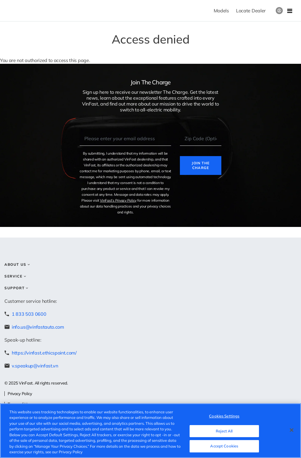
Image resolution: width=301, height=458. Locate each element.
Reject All (224, 431)
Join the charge (201, 165)
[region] (150, 430)
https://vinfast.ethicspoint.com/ (44, 353)
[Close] (291, 430)
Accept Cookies (224, 446)
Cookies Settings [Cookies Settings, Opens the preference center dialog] (224, 416)
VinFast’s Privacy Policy (118, 200)
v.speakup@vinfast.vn (35, 366)
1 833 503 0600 (29, 314)
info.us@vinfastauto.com (38, 327)
